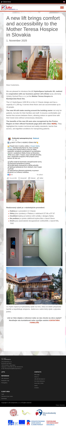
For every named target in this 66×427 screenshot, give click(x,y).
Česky (57, 405)
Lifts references (5, 378)
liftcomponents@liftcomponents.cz (13, 368)
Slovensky (62, 405)
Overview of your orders (7, 396)
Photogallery (4, 382)
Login (2, 394)
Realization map (5, 380)
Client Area (7, 2)
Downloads (4, 398)
